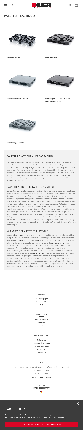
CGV (41, 326)
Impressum (41, 353)
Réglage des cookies (41, 346)
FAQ (41, 305)
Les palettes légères (15, 235)
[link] (70, 5)
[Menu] (5, 4)
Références (41, 340)
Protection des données (41, 343)
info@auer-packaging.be (41, 377)
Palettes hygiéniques (15, 142)
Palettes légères (13, 57)
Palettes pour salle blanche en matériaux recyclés (57, 99)
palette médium (37, 253)
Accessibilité (41, 349)
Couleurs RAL (41, 302)
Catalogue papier (41, 298)
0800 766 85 (19, 367)
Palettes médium (52, 57)
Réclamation (41, 322)
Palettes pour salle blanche (18, 98)
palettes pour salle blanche (30, 240)
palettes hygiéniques (60, 243)
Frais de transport (41, 319)
